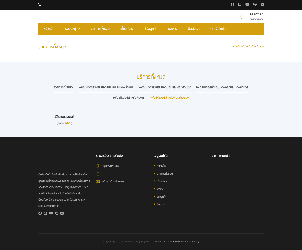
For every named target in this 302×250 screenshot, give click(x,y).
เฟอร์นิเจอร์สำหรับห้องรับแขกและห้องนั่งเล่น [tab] (105, 87)
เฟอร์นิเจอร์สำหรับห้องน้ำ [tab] (129, 97)
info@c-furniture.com (114, 181)
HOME (223, 46)
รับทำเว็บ (176, 241)
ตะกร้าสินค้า (218, 28)
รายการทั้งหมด (100, 28)
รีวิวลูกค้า (151, 28)
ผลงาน (172, 28)
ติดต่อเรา (194, 28)
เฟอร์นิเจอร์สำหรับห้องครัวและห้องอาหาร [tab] (222, 87)
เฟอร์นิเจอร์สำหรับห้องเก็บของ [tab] (169, 97)
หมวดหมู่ (72, 28)
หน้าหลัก (49, 28)
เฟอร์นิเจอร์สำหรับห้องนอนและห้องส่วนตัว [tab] (164, 87)
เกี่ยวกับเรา (127, 28)
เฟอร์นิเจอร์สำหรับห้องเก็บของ (248, 46)
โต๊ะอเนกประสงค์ (64, 116)
